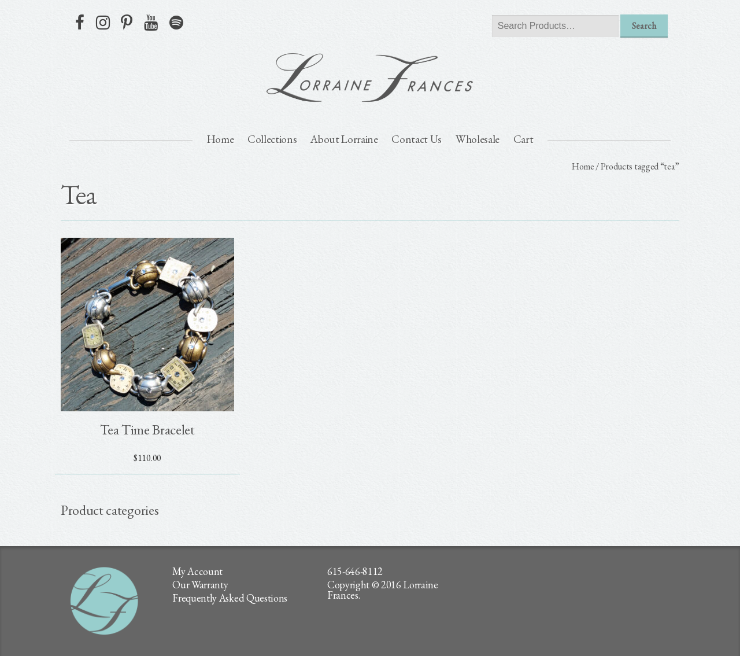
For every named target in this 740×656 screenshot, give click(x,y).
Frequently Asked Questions (229, 598)
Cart (523, 139)
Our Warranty (200, 584)
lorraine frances (370, 77)
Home (220, 139)
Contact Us (416, 139)
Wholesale (478, 139)
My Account (197, 571)
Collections (272, 139)
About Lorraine (344, 139)
